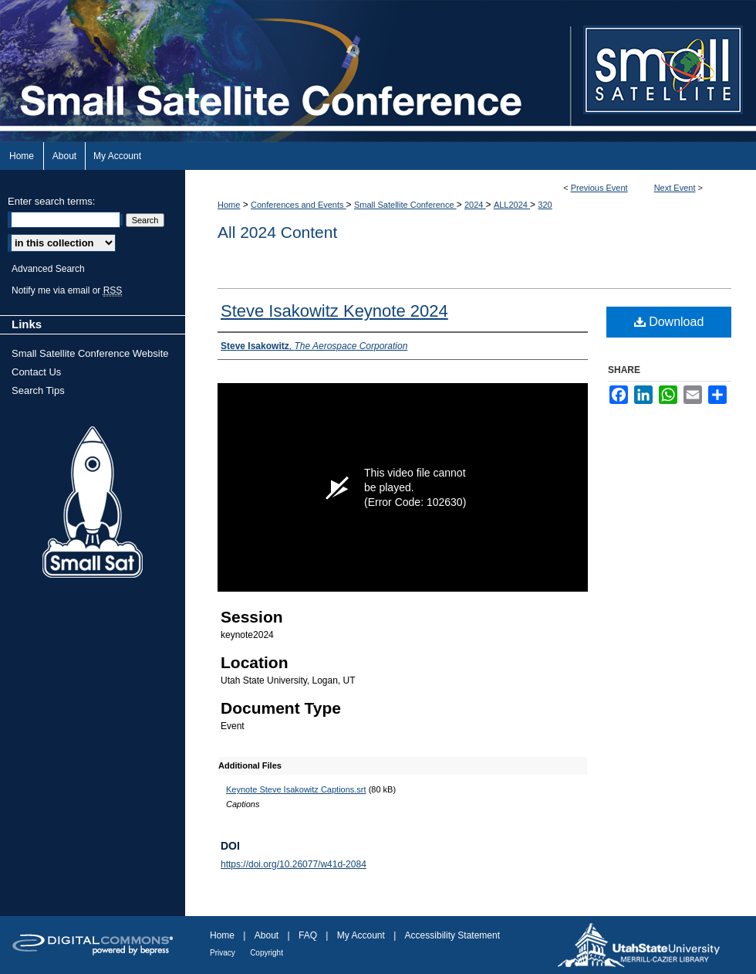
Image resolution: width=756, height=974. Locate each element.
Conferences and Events (298, 204)
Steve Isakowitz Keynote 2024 (334, 311)
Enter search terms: (51, 201)
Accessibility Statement (452, 935)
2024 (475, 204)
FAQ (308, 935)
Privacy (222, 953)
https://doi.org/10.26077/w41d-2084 (293, 864)
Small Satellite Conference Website (90, 353)
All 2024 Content (277, 232)
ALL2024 (512, 204)
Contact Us (36, 372)
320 (545, 204)
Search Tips (38, 390)
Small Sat (92, 503)
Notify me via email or (67, 290)
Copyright (266, 953)
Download (669, 321)
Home (229, 204)
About (266, 935)
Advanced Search (48, 268)
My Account (361, 935)
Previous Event (599, 187)
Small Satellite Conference (405, 204)
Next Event (675, 187)
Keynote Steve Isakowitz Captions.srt (296, 789)
